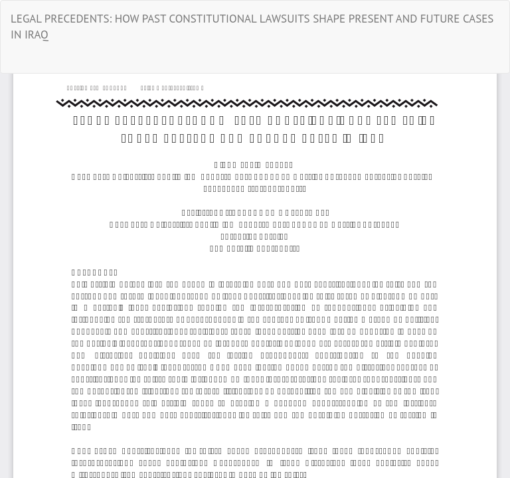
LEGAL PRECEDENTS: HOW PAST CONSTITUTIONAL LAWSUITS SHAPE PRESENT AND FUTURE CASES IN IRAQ (252, 26)
